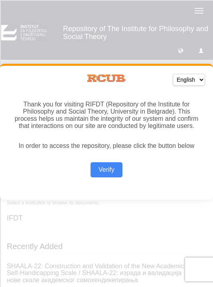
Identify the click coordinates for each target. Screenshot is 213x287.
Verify (106, 169)
